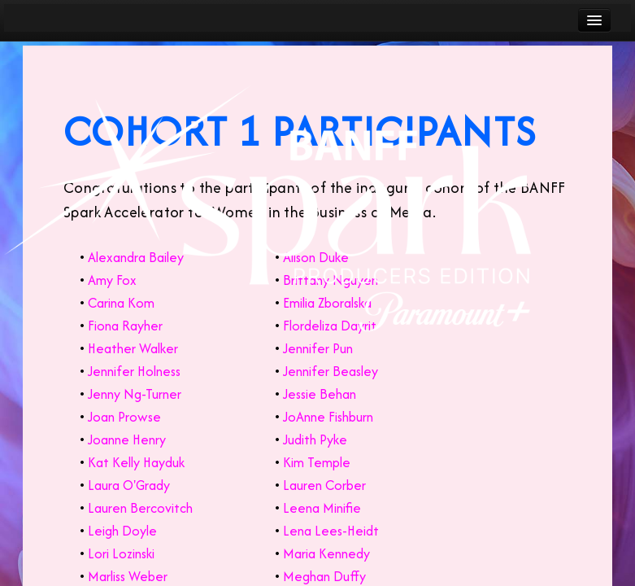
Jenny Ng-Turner (134, 394)
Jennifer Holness (134, 371)
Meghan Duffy (324, 576)
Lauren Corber (324, 485)
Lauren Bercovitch (140, 508)
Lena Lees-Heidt (331, 530)
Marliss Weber (127, 576)
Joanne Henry (127, 439)
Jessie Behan (319, 394)
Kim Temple (316, 462)
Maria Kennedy (326, 553)
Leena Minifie (322, 508)
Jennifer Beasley (330, 371)
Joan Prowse (124, 416)
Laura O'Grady (129, 485)
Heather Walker (133, 348)
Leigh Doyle (122, 530)
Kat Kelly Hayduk (136, 462)
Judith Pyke (315, 439)
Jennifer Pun (318, 348)
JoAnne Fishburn (328, 416)
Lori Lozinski (121, 553)
